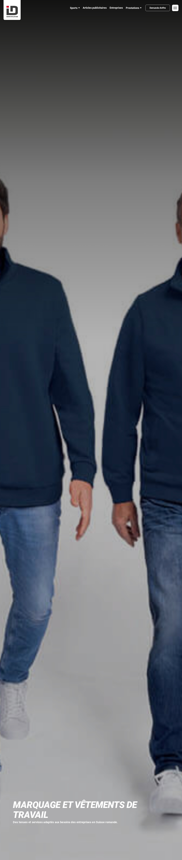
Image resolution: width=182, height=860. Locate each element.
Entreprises (116, 7)
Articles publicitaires (95, 7)
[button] (75, 8)
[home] (12, 10)
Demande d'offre (158, 8)
